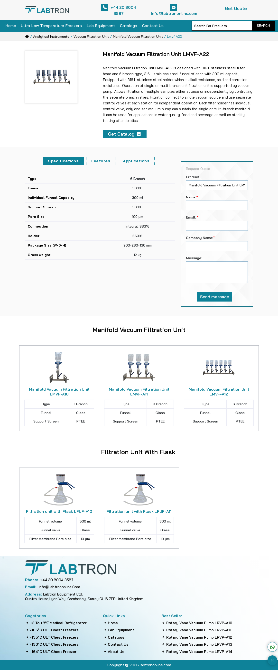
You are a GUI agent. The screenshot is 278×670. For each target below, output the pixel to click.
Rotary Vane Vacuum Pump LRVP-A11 (196, 630)
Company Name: (200, 238)
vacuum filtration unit (91, 36)
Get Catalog (124, 134)
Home (10, 25)
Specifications (63, 160)
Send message (214, 296)
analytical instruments (51, 36)
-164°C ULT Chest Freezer (50, 651)
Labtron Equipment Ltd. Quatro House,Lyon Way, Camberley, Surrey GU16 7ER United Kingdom (84, 596)
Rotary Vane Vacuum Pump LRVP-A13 (196, 644)
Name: (192, 197)
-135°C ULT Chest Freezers (52, 637)
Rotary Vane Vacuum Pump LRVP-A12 (196, 637)
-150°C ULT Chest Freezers (52, 644)
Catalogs (128, 25)
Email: (192, 217)
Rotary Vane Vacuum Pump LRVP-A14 (196, 651)
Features (100, 160)
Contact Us (153, 25)
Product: (193, 177)
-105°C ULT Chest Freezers (52, 630)
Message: (194, 258)
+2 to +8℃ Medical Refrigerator (56, 623)
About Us (113, 651)
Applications (136, 160)
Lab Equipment (101, 25)
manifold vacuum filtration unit (138, 36)
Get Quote (236, 8)
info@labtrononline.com (52, 587)
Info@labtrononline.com (174, 10)
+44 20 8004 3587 (118, 10)
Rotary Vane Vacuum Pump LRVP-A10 (196, 623)
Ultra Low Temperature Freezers (51, 25)
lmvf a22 (174, 36)
